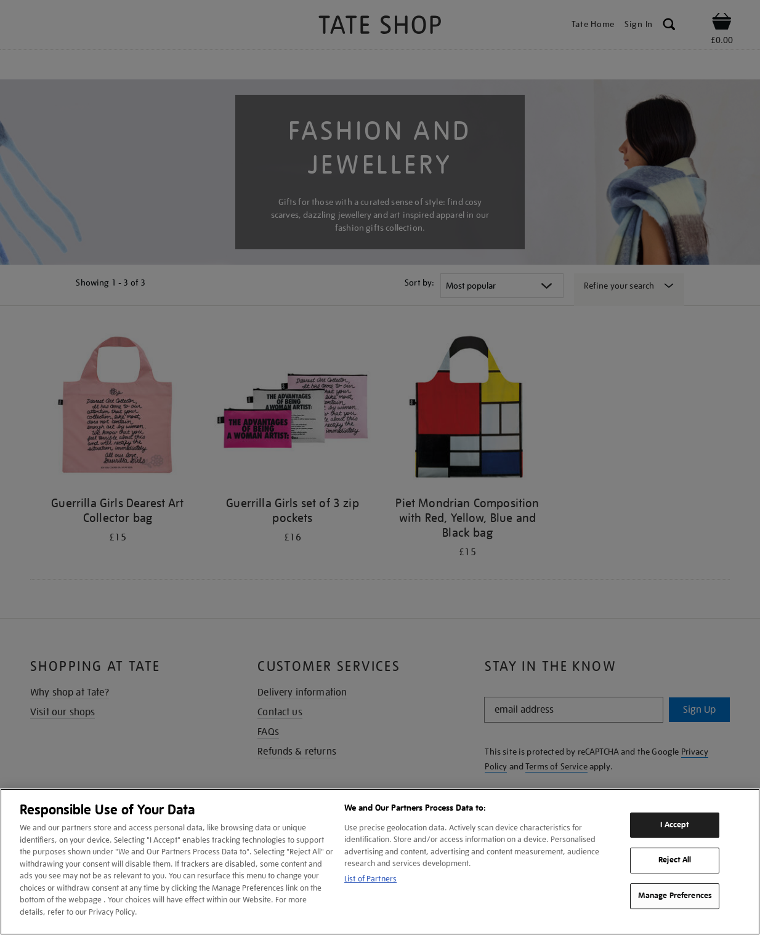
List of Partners (370, 878)
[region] (380, 862)
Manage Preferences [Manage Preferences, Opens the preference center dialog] (675, 895)
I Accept (674, 824)
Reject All (674, 860)
